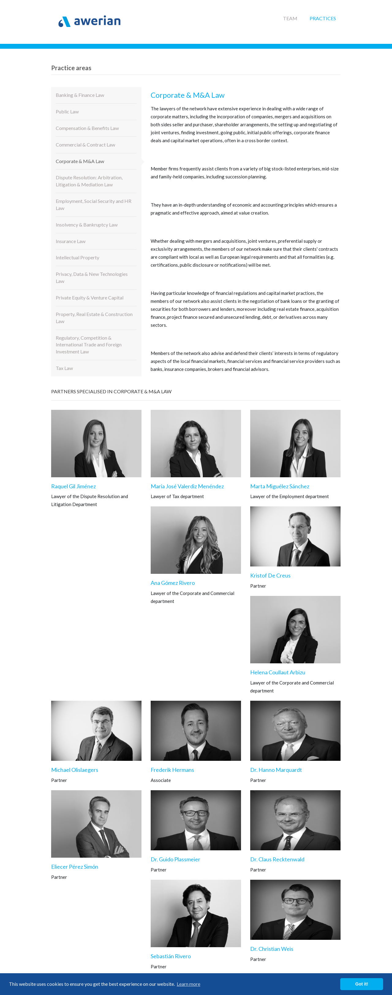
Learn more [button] (188, 984)
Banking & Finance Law (80, 95)
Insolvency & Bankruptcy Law (87, 224)
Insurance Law (70, 241)
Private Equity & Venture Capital (89, 297)
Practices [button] (323, 18)
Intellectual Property (77, 257)
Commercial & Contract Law (85, 144)
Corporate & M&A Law (80, 161)
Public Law (67, 111)
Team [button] (290, 18)
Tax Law (64, 368)
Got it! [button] (361, 984)
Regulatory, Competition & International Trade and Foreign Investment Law (89, 345)
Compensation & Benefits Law (87, 128)
